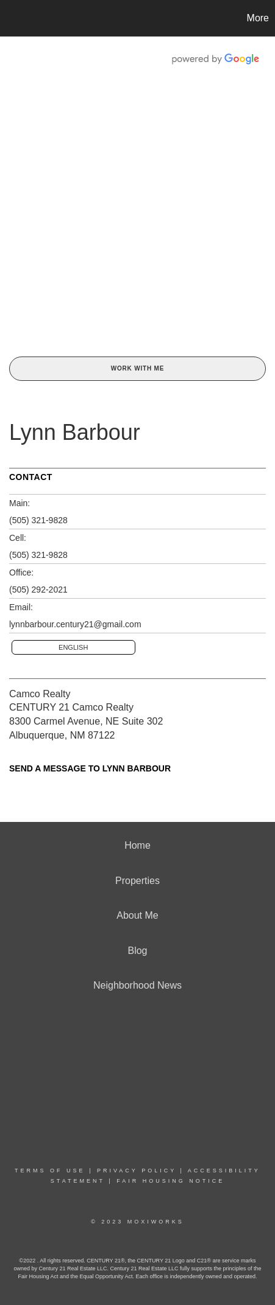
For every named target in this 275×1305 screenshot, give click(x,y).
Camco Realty (39, 694)
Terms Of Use (50, 1171)
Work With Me (137, 368)
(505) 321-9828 (38, 520)
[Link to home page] (11, 18)
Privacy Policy (136, 1171)
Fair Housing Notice (170, 1181)
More (258, 18)
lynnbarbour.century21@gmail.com (75, 624)
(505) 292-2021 (38, 589)
